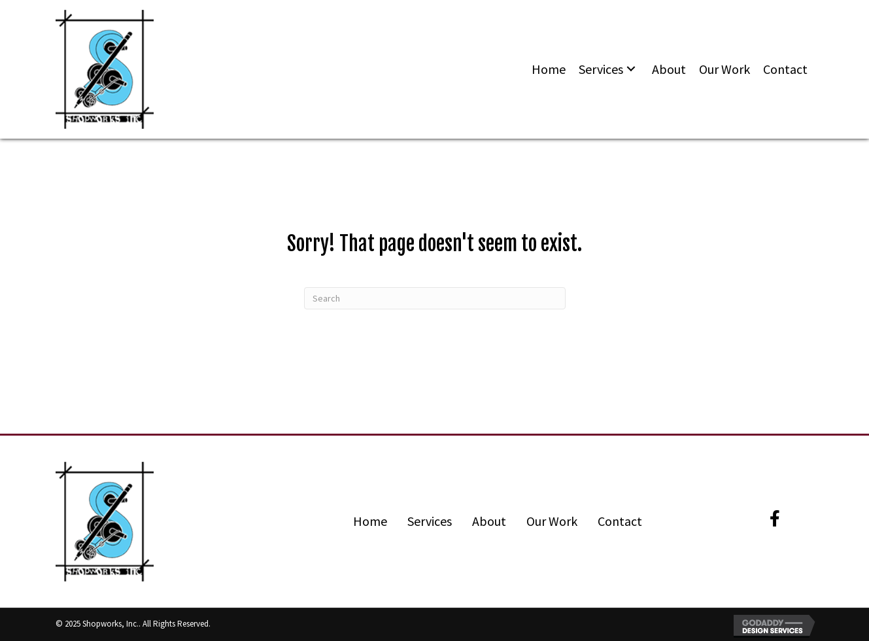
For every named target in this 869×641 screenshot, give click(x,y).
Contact (620, 521)
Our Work (551, 521)
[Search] (435, 298)
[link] (548, 69)
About (489, 521)
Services (429, 521)
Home (370, 521)
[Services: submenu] (631, 69)
